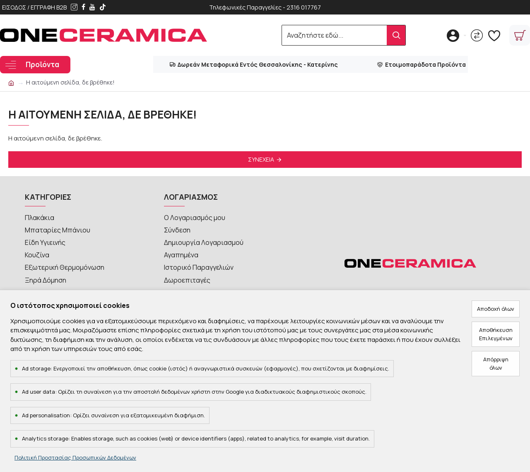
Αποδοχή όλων (495, 308)
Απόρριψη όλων (495, 363)
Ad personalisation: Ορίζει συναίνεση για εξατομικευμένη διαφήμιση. (113, 415)
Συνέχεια (261, 159)
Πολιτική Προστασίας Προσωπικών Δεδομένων (75, 457)
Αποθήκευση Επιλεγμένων (496, 334)
